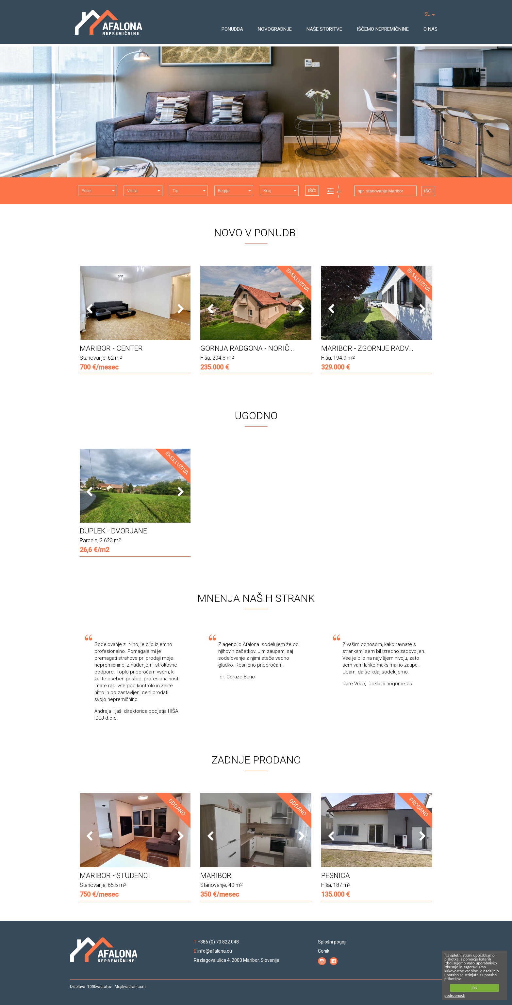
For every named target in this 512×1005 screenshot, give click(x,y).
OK (474, 987)
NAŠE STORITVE (324, 29)
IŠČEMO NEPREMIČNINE (383, 29)
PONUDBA (232, 29)
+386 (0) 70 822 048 (218, 941)
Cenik (323, 951)
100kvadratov (99, 986)
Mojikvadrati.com (130, 986)
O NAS (430, 29)
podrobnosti (454, 995)
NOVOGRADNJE (275, 29)
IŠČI (312, 190)
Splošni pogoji (332, 941)
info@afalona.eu (214, 951)
